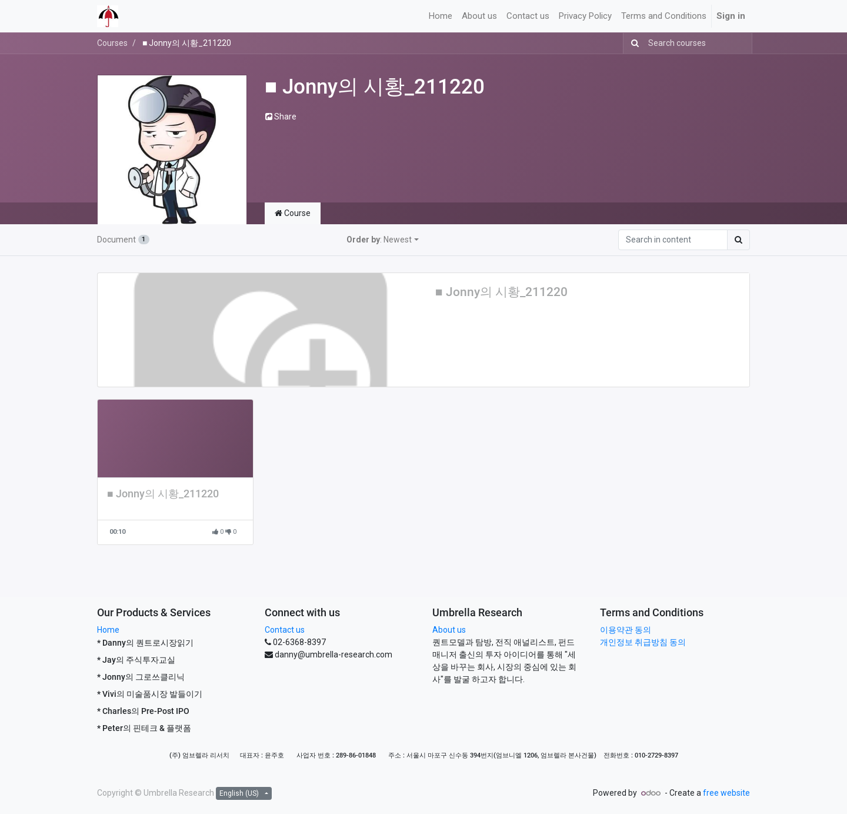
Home (108, 629)
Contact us (285, 629)
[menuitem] (440, 16)
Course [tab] (293, 213)
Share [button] (280, 116)
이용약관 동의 (625, 629)
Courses (112, 43)
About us (449, 629)
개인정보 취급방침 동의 (643, 642)
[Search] (632, 43)
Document (123, 239)
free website (726, 793)
